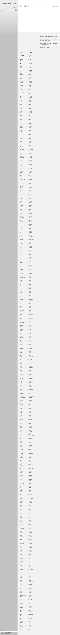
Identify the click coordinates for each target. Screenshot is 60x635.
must (21, 401)
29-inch (21, 60)
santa (21, 499)
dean (21, 209)
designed (30, 212)
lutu (29, 363)
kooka (21, 345)
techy (21, 555)
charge (30, 161)
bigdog (21, 111)
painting (30, 423)
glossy (21, 292)
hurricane (30, 313)
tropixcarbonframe (23, 574)
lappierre (30, 348)
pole (30, 442)
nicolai (21, 409)
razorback (21, 467)
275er (30, 59)
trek (20, 572)
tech (30, 554)
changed (21, 161)
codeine (21, 178)
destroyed (30, 213)
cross (21, 195)
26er (30, 58)
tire (29, 562)
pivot (30, 441)
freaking (21, 273)
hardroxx (21, 302)
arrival (21, 89)
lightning (21, 356)
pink (20, 438)
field (29, 255)
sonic (30, 524)
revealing (30, 476)
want (30, 602)
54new (30, 67)
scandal (21, 502)
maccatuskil (31, 366)
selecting (30, 505)
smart (21, 520)
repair (30, 472)
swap (21, 550)
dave (30, 206)
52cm (21, 67)
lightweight (31, 356)
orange (30, 416)
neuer (30, 407)
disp (20, 223)
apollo (21, 86)
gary (20, 283)
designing (21, 213)
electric (21, 236)
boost (21, 124)
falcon (21, 251)
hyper (21, 315)
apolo (30, 86)
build (30, 139)
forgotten (21, 269)
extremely (30, 247)
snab (30, 520)
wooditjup (21, 621)
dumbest (30, 232)
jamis (21, 332)
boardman (21, 120)
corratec (30, 187)
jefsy (20, 333)
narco (30, 404)
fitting (29, 6)
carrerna (30, 154)
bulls (30, 142)
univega (21, 584)
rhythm (21, 480)
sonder (21, 524)
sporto (21, 531)
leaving (21, 352)
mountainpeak (22, 397)
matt (30, 374)
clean (21, 175)
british (30, 135)
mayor (30, 375)
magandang (31, 367)
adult (21, 71)
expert (21, 247)
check (21, 165)
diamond (30, 216)
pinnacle (30, 438)
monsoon (21, 392)
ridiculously (22, 483)
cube (21, 197)
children (21, 167)
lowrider (30, 360)
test (29, 558)
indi (29, 322)
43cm (21, 63)
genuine (21, 287)
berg (30, 105)
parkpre (21, 427)
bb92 (30, 101)
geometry (30, 287)
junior (21, 336)
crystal (30, 195)
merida (21, 382)
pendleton (30, 431)
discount (21, 221)
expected (30, 246)
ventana (30, 589)
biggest (30, 111)
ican (29, 317)
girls (29, 289)
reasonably (31, 468)
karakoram (21, 337)
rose (30, 491)
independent (22, 322)
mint (20, 385)
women (30, 618)
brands (30, 130)
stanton (30, 532)
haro (20, 303)
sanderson (31, 498)
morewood (21, 393)
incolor (30, 321)
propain (21, 456)
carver (21, 156)
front (30, 274)
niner (30, 409)
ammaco (21, 82)
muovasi (30, 400)
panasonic (21, 424)
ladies (30, 345)
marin (21, 373)
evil (29, 244)
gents (30, 285)
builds (30, 141)
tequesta (21, 558)
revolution (21, 479)
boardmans (31, 120)
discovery (30, 221)
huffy (30, 311)
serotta (21, 509)
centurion (30, 157)
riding (30, 483)
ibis (20, 317)
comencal (21, 180)
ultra (30, 580)
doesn (30, 223)
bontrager (30, 123)
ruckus (21, 494)
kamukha (30, 336)
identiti (21, 318)
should (30, 513)
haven (21, 304)
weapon (30, 604)
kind (29, 340)
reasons (21, 469)
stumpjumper (22, 543)
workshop (21, 622)
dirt (20, 220)
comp (30, 183)
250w (21, 56)
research (21, 475)
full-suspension (22, 277)
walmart (21, 600)
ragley (30, 461)
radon (21, 461)
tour (20, 566)
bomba (21, 123)
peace (21, 430)
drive (21, 231)
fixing (30, 261)
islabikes (21, 330)
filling (30, 257)
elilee (30, 238)
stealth (21, 535)
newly (21, 408)
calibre (21, 148)
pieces (21, 435)
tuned (30, 576)
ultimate (21, 580)
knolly (21, 344)
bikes (21, 115)
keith (30, 337)
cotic (20, 190)
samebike (30, 497)
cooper (21, 187)
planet (21, 442)
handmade (21, 299)
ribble (30, 480)
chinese (21, 168)
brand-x (21, 130)
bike (20, 112)
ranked (30, 464)
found (21, 270)
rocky (21, 490)
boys (30, 127)
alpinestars (22, 79)
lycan (21, 364)
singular (30, 514)
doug (21, 227)
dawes (21, 208)
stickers (30, 536)
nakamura (21, 404)
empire (30, 240)
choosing (21, 169)
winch (30, 615)
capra (21, 152)
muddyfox (21, 400)
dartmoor (21, 206)
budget (21, 139)
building (21, 141)
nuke (30, 412)
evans (30, 243)
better (21, 108)
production (31, 453)
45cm (21, 64)
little (29, 358)
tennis (30, 557)
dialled (21, 216)
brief (20, 134)
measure (21, 377)
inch (20, 321)
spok (20, 529)
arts (29, 89)
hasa (30, 303)
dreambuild (22, 229)
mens (21, 381)
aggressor (21, 73)
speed (30, 528)
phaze (21, 434)
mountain (21, 396)
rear (20, 468)
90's (20, 70)
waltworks (21, 602)
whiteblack (31, 614)
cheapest (30, 164)
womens (21, 619)
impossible (21, 319)
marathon (30, 371)
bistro (21, 116)
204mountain (22, 55)
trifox (21, 573)
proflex (21, 454)
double (30, 225)
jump (30, 334)
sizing (21, 517)
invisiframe (21, 329)
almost (21, 78)
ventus (30, 591)
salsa (21, 497)
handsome (31, 299)
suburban (30, 544)
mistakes (30, 385)
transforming (31, 569)
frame (21, 272)
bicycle (21, 109)
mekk (30, 379)
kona (30, 344)
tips (20, 562)
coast (30, 176)
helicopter (21, 306)
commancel (31, 180)
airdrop (30, 74)
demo (21, 210)
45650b (30, 63)
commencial (22, 183)
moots (30, 392)
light (20, 355)
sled (29, 517)
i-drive (30, 315)
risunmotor (21, 486)
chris (30, 169)
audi (20, 93)
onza (21, 416)
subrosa (21, 544)
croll (29, 194)
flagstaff (21, 262)
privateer (30, 450)
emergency (22, 240)
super (30, 546)
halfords (21, 298)
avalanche (21, 94)
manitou (21, 371)
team (21, 554)
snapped (21, 521)
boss (30, 124)
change (30, 160)
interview (30, 326)
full (29, 276)
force (21, 268)
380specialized (31, 62)
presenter (21, 449)
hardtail (30, 302)
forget (30, 268)
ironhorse (30, 329)
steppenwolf (22, 536)
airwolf (21, 75)
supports (30, 547)
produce (21, 453)
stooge (30, 539)
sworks (30, 550)
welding (30, 606)
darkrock (30, 205)
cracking (30, 193)
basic (21, 100)
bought (21, 126)
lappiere (21, 348)
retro (20, 476)
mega (21, 379)
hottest (30, 310)
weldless (21, 607)
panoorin (30, 424)
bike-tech (30, 112)
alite (20, 77)
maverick (21, 375)
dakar (30, 202)
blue (30, 119)
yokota (30, 629)
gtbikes (21, 296)
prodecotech (31, 452)
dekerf (30, 209)
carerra (21, 153)
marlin (30, 373)
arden (30, 88)
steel (30, 535)
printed (21, 450)
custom (21, 199)
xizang (30, 626)
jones (30, 333)
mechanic (30, 377)
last (29, 349)
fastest (21, 253)
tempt (21, 557)
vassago (30, 587)
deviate (21, 214)
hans (21, 300)
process (21, 452)
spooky (30, 529)
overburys (21, 419)
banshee (30, 97)
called (30, 148)
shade (30, 510)
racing (30, 460)
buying (30, 145)
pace (30, 420)
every (21, 244)
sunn (21, 546)
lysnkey (21, 366)
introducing (22, 328)
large (21, 349)
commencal (31, 182)
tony (30, 565)
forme (30, 269)
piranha (21, 441)
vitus (30, 596)
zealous (21, 632)
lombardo (30, 359)
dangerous (21, 205)
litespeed (21, 358)
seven (21, 510)
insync (30, 325)
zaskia (30, 630)
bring (21, 135)
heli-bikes (30, 304)
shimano (30, 512)
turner (21, 577)
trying (30, 574)
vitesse (21, 596)
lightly (30, 355)
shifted (21, 512)
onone (30, 415)
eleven (21, 238)
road (20, 487)
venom (21, 589)
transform (21, 569)
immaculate (31, 318)
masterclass (22, 374)
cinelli (21, 172)
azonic (21, 96)
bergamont (21, 107)
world (30, 622)
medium (30, 378)
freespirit (30, 273)
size (29, 516)
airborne (21, 74)
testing (30, 559)
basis (30, 100)
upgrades (21, 585)
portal (30, 446)
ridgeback (30, 482)
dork (20, 225)
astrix (30, 92)
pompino (30, 445)
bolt (20, 122)
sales (30, 495)
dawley (30, 208)
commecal (21, 182)
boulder (30, 126)
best (30, 107)
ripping (30, 484)
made (21, 367)
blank (30, 118)
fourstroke (30, 270)
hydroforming (31, 314)
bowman (21, 127)
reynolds (30, 479)
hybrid (21, 314)
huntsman (21, 313)
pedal (30, 430)
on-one (21, 415)
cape (30, 150)
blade (21, 118)
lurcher (21, 363)
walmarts (30, 600)
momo (21, 389)
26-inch (21, 58)
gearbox (30, 284)
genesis (21, 285)
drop (20, 232)
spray (30, 531)
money (21, 390)
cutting (30, 199)
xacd (20, 625)
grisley (30, 295)
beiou (21, 105)
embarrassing (31, 239)
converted (21, 186)
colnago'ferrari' (22, 179)
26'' (29, 56)
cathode (30, 156)
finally (30, 258)
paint (30, 422)
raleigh (21, 464)
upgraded (30, 584)
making (21, 370)
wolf (20, 618)
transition (21, 570)
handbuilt (30, 298)
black (30, 116)
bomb (30, 122)
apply (21, 88)
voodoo (21, 599)
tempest (30, 555)
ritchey (30, 486)
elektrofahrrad (31, 236)
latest (30, 351)
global (30, 291)
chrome (30, 171)
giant (30, 288)
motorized (30, 394)
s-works (30, 494)
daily (20, 202)
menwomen (31, 381)
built (20, 142)
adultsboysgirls (31, 71)
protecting (21, 457)
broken (30, 137)
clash (30, 172)
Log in (3, 630)
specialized (22, 528)
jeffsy (30, 332)
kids (20, 340)
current (21, 198)
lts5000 (30, 362)
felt (20, 254)
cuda (30, 197)
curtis (30, 198)
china (30, 167)
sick (20, 514)
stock (21, 539)
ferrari (30, 254)
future (21, 280)
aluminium (21, 81)
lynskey (30, 364)
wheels (30, 610)
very (30, 592)
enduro (21, 242)
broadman (21, 137)
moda (30, 386)
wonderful (30, 619)
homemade (22, 310)
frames (30, 272)
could (30, 190)
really (30, 467)
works (30, 621)
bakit (20, 97)
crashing (21, 194)
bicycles (30, 109)
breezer (21, 133)
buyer (21, 145)
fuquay (30, 277)
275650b (21, 59)
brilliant (30, 134)
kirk (20, 343)
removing (30, 471)
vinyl (30, 595)
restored (30, 475)
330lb (21, 62)
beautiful (30, 103)
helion (30, 306)
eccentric (30, 235)
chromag (21, 171)
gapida (30, 281)
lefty (29, 352)
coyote (30, 191)
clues (21, 176)
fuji (20, 276)
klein (30, 343)
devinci (30, 214)
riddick (21, 482)
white (21, 614)
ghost (21, 288)
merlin (30, 382)
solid (30, 521)
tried (30, 572)
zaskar (21, 630)
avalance (30, 93)
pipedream (31, 439)
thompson (21, 561)
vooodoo (30, 599)
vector (21, 588)
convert (30, 184)
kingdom (30, 341)
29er (30, 60)
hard (30, 300)
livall (20, 359)
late (20, 351)
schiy (9, 633)
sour (20, 525)
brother (21, 138)
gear (20, 284)
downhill (30, 227)
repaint (21, 472)
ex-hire (21, 246)
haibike (30, 296)
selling (30, 506)
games (21, 281)
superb (21, 547)
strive (21, 542)
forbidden (30, 266)
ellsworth (21, 239)
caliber (30, 146)
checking (30, 165)
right (20, 484)
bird (29, 115)
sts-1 (30, 542)
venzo (21, 592)
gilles (21, 289)
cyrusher (30, 201)
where (21, 611)
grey (20, 295)
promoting (30, 454)
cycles (21, 201)
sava (30, 501)
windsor (21, 617)
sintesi (21, 516)
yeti (20, 629)
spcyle (21, 527)
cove (20, 191)
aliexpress (30, 75)
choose (30, 168)
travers (30, 570)
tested (21, 559)
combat (30, 179)
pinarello (21, 437)
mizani (21, 386)
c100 (21, 146)
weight (21, 606)
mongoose (31, 390)
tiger (30, 561)
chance (21, 160)
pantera (21, 426)
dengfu (30, 210)
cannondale (31, 149)
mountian (30, 397)
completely (21, 184)
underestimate (31, 581)
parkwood (30, 427)
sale (20, 495)
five (20, 261)
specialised (31, 527)
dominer (30, 224)
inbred (30, 319)
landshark (21, 347)
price (30, 449)
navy (30, 405)
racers (21, 460)
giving (21, 291)
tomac (21, 565)
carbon (30, 152)
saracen (21, 501)
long (20, 360)
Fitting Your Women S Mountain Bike (32, 5)
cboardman (22, 157)
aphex (30, 85)
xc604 (30, 625)
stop (20, 540)
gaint (30, 280)
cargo (30, 153)
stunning (30, 543)
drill (29, 229)
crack (21, 193)
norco (30, 411)
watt (29, 603)
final (20, 258)
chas (20, 163)
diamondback (22, 217)
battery (21, 101)
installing (21, 325)
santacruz (30, 499)
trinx (30, 573)
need (21, 407)
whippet (30, 611)
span (30, 525)
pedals (21, 431)
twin (29, 577)
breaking (21, 131)
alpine (30, 78)
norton (21, 412)
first (20, 259)
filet (20, 257)
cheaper (21, 164)
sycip (21, 551)
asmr (21, 90)
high (30, 307)
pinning (21, 439)
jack (29, 330)
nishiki (21, 411)
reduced (21, 471)
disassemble (31, 220)
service (30, 509)
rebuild (30, 469)
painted (21, 423)
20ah (30, 55)
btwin (30, 138)
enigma (30, 242)
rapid (21, 465)
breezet (30, 133)
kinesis (21, 341)
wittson (30, 617)
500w (21, 66)
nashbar (21, 405)
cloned (30, 175)
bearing (21, 103)
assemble (30, 90)
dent (20, 212)
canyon (21, 150)
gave (30, 283)
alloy (30, 77)
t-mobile (30, 551)
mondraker (31, 389)
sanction (21, 498)
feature (30, 253)
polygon (21, 445)
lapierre (30, 347)
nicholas (30, 408)
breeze (30, 131)
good (30, 292)
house (21, 311)
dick (29, 217)
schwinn (30, 502)
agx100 (30, 73)
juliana (21, 334)
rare (29, 465)
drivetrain (30, 231)
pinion (30, 437)
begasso (21, 104)
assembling (22, 92)
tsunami (21, 576)
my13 (30, 401)
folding (21, 266)
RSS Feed (4, 10)
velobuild (30, 588)
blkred (21, 119)
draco (21, 228)
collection (30, 178)
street (30, 540)
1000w (21, 52)
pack (20, 422)
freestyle (21, 274)
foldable (30, 265)
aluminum (30, 81)
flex (29, 262)
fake (30, 250)
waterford (21, 603)
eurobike (21, 243)
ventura (21, 591)
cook (30, 186)
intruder (30, 328)
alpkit (30, 79)
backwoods (31, 96)
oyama (21, 420)
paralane (30, 426)
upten (30, 585)
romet (30, 490)
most (30, 393)
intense (21, 326)
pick (29, 434)
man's (30, 370)
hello (20, 307)
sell (20, 506)
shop (21, 513)
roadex (30, 487)
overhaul (30, 419)
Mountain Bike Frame (8, 3)
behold (30, 104)
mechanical (22, 378)
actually (30, 70)
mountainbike (31, 396)
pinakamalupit (31, 435)
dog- (20, 224)
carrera (21, 154)
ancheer (30, 82)
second (21, 505)
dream (30, 228)
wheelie (21, 610)
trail (29, 566)
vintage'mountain (23, 595)
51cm (30, 66)
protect (30, 456)
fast (29, 251)
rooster (21, 491)
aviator (30, 94)
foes (20, 265)
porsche (21, 446)
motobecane (22, 394)
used (21, 587)
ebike (21, 235)
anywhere (21, 85)
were (30, 607)
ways (21, 604)
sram (21, 532)
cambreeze (22, 149)
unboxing (21, 581)
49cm (30, 64)
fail (20, 250)
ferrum (21, 255)
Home (15, 7)
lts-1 (20, 362)
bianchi (30, 108)
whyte (21, 615)
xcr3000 (21, 626)
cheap (30, 163)
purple (30, 457)
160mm (30, 52)
